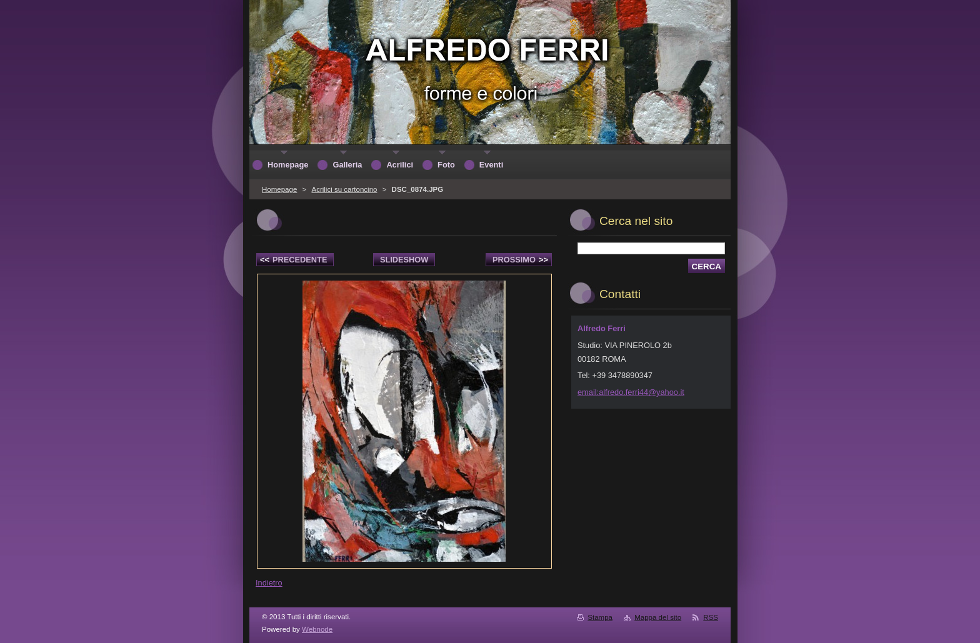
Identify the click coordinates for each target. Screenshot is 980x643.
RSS (710, 617)
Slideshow (404, 259)
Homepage (279, 189)
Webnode (317, 629)
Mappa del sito (657, 617)
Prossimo (520, 259)
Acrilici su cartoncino (344, 189)
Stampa (600, 617)
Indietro (269, 582)
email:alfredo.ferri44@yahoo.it (631, 392)
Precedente (293, 259)
